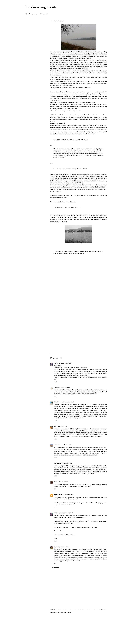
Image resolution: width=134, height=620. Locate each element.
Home (79, 609)
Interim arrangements (41, 7)
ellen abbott (58, 445)
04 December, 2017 (61, 426)
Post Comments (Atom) (64, 612)
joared (56, 547)
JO (55, 426)
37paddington (58, 402)
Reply (55, 381)
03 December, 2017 (66, 363)
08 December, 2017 (68, 494)
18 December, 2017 (63, 547)
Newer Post (53, 609)
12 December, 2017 (67, 513)
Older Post (104, 609)
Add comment (55, 567)
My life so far (58, 494)
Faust (85, 125)
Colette (56, 387)
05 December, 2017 (62, 482)
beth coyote (58, 513)
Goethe (104, 92)
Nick (55, 482)
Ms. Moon (57, 363)
